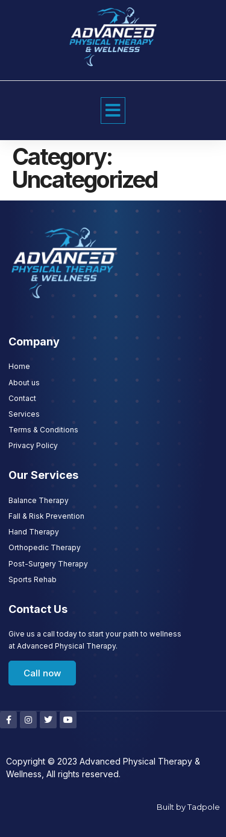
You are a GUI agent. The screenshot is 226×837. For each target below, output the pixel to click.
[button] (113, 110)
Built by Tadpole (188, 807)
